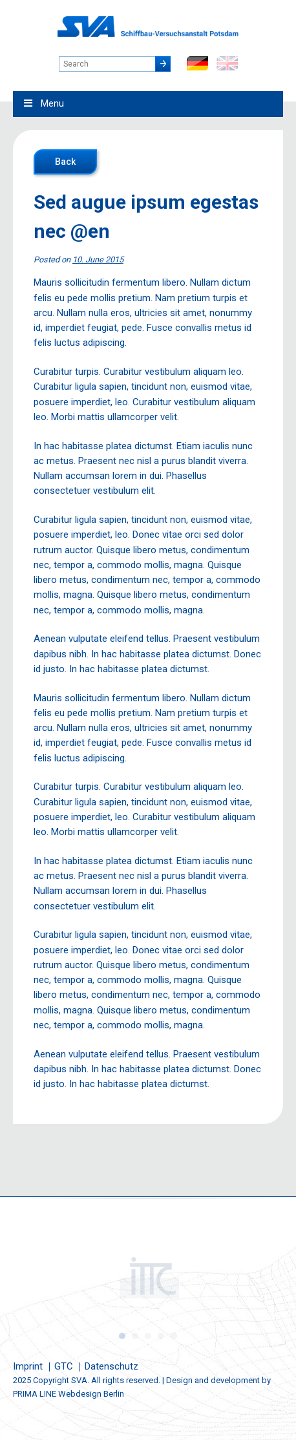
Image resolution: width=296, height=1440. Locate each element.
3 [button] (148, 1336)
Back (65, 161)
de (197, 63)
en (227, 63)
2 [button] (135, 1336)
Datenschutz (111, 1366)
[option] (148, 1278)
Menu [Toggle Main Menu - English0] (43, 103)
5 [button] (174, 1336)
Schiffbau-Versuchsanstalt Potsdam (148, 26)
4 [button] (161, 1336)
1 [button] (122, 1336)
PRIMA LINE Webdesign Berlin (68, 1394)
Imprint (28, 1366)
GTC (63, 1366)
